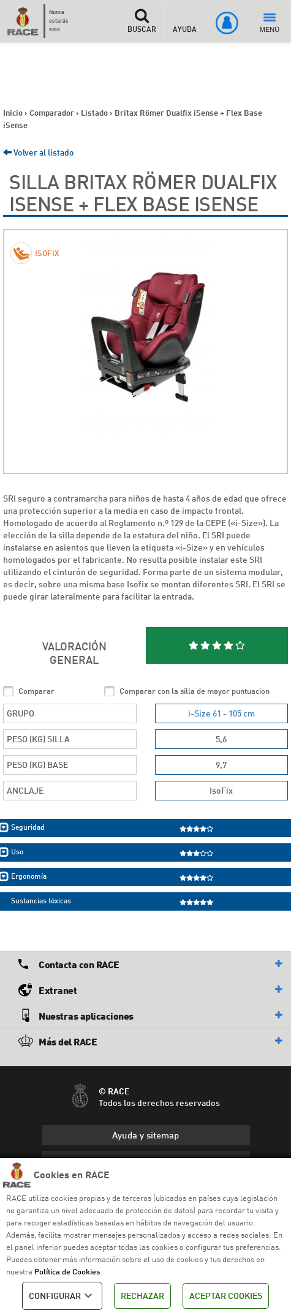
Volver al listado (38, 152)
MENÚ (269, 23)
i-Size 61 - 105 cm (221, 713)
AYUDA (185, 21)
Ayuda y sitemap (145, 1134)
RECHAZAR (142, 1295)
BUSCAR (141, 21)
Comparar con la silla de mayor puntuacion (194, 691)
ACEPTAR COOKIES (225, 1295)
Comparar (36, 691)
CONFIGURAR (62, 1296)
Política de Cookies (67, 1271)
